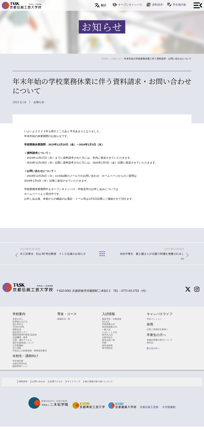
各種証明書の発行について (160, 343)
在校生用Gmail (20, 367)
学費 (104, 346)
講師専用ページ (20, 369)
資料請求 (157, 4)
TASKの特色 (18, 330)
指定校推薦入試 (109, 330)
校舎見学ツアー (20, 335)
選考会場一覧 (108, 343)
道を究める (18, 327)
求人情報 (17, 351)
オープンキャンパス (130, 4)
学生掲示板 (179, 4)
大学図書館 (18, 348)
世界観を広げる (20, 325)
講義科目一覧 (63, 322)
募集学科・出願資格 (111, 322)
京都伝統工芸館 (149, 410)
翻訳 (103, 5)
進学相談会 (107, 351)
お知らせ (116, 58)
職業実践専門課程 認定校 (25, 338)
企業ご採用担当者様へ (157, 332)
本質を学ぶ (18, 322)
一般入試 (106, 333)
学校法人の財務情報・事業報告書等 (30, 354)
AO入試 (105, 325)
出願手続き (107, 341)
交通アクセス (56, 385)
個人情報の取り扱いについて (99, 385)
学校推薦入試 (108, 327)
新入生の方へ (153, 351)
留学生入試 (107, 338)
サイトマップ (73, 385)
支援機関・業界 (20, 341)
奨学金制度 (107, 348)
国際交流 (17, 333)
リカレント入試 (109, 335)
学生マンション (154, 322)
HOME (104, 58)
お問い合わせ (38, 385)
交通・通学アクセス (22, 343)
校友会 (150, 346)
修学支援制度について (23, 346)
